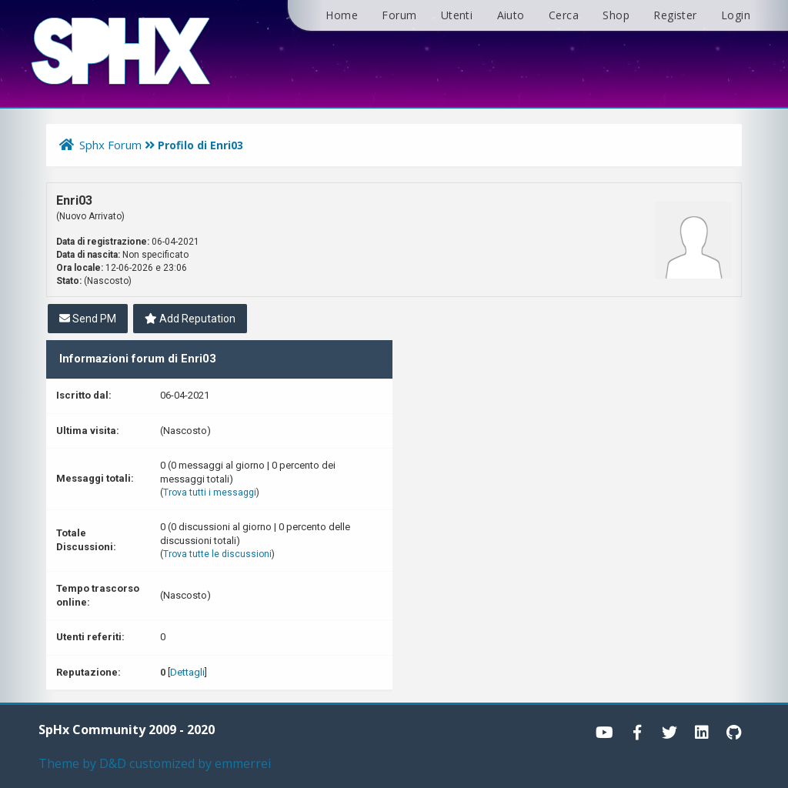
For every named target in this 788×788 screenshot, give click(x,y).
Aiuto (511, 15)
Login (735, 15)
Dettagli (187, 672)
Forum (399, 15)
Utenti (456, 15)
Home (342, 15)
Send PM (87, 318)
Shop (616, 15)
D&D (112, 763)
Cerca (564, 15)
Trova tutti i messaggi (209, 492)
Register (674, 15)
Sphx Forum (110, 144)
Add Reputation (190, 318)
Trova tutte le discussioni (217, 554)
